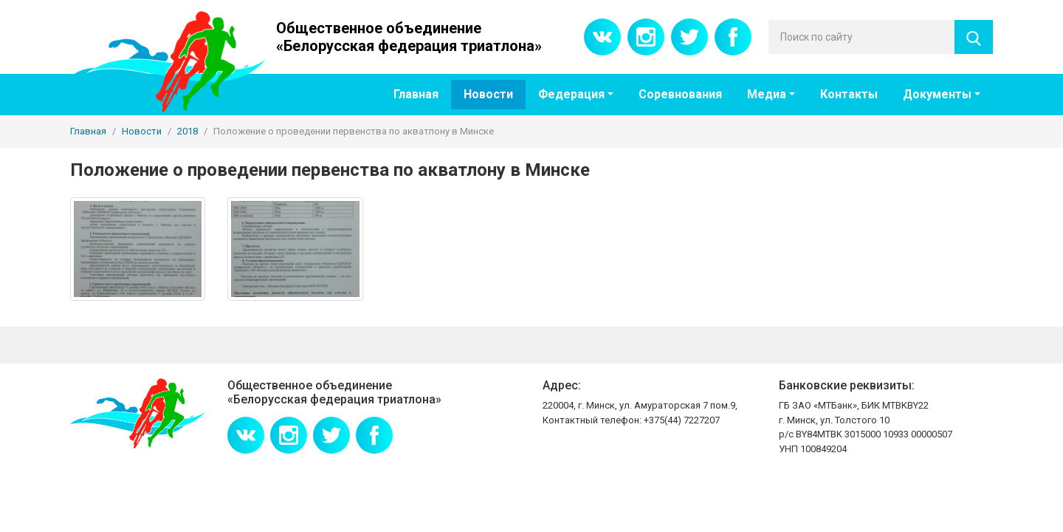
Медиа (766, 94)
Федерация (571, 94)
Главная (415, 94)
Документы (937, 94)
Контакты (849, 94)
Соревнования (680, 94)
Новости (488, 94)
